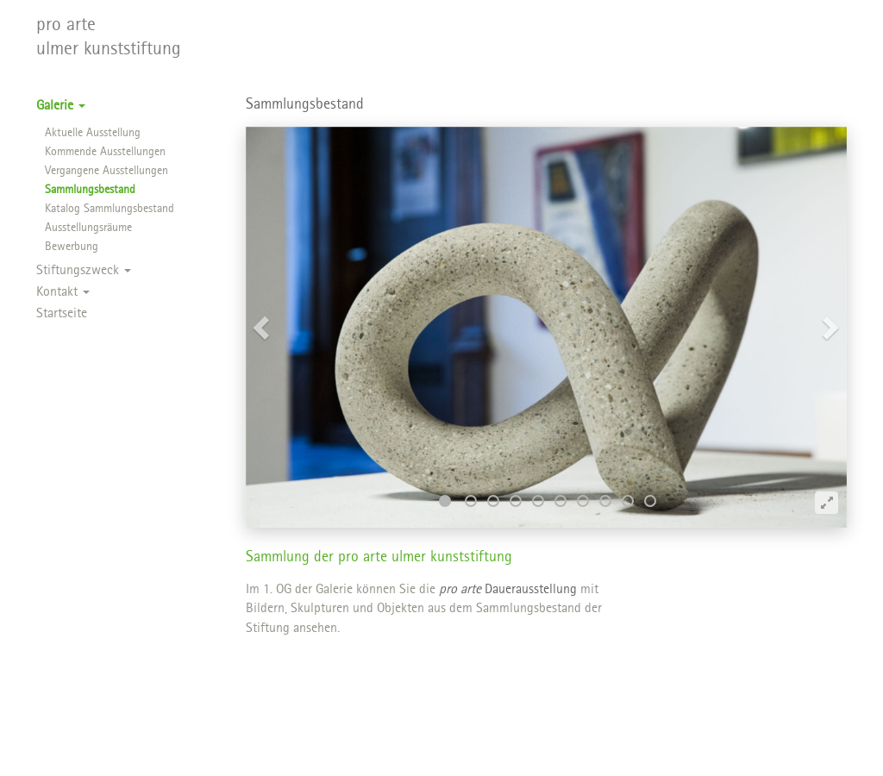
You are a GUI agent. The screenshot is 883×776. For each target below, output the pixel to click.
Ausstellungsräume (88, 228)
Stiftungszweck (83, 271)
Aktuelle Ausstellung (93, 133)
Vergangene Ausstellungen (106, 171)
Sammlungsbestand (90, 190)
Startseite (61, 314)
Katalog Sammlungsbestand (109, 209)
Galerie (60, 106)
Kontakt (63, 292)
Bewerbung (71, 247)
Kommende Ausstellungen (105, 152)
